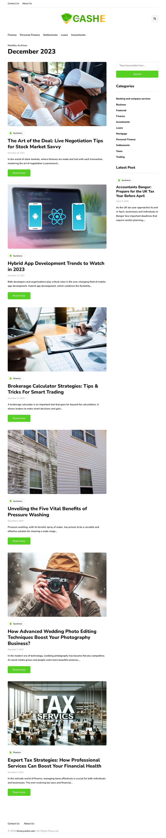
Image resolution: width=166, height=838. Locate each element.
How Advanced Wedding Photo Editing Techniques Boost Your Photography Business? (52, 637)
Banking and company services (133, 98)
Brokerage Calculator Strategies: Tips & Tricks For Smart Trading (53, 389)
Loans (64, 35)
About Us (27, 3)
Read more (19, 173)
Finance (12, 35)
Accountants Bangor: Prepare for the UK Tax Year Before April (135, 191)
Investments (78, 35)
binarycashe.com (26, 831)
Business (121, 104)
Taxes (119, 151)
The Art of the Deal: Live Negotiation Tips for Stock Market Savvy (55, 144)
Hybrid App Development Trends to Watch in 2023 (56, 266)
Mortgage (121, 133)
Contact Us (13, 3)
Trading (120, 157)
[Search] (137, 65)
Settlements (50, 35)
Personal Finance (30, 35)
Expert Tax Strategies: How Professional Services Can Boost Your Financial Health (54, 763)
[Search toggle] (154, 18)
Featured (121, 110)
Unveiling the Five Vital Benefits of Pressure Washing (47, 511)
